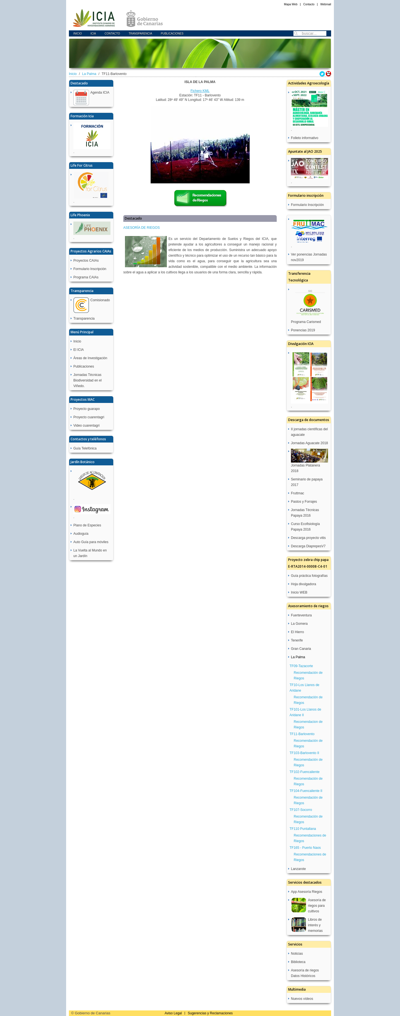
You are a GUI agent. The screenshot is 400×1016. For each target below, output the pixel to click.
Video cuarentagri (86, 425)
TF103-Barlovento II (304, 753)
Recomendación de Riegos (308, 675)
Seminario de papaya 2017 (306, 482)
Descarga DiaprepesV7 (308, 546)
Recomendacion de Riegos (308, 724)
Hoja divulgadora (303, 584)
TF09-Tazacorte (301, 666)
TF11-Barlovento (302, 734)
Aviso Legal (173, 1013)
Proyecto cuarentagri (88, 417)
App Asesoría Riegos (306, 892)
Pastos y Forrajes (304, 502)
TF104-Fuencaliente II (306, 791)
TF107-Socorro (301, 810)
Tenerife (297, 640)
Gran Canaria (301, 649)
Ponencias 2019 (303, 330)
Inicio (77, 33)
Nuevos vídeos (302, 999)
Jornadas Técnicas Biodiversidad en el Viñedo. (87, 380)
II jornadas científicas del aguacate (309, 432)
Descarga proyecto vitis (308, 538)
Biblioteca (298, 962)
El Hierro (297, 632)
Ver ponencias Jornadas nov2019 (309, 257)
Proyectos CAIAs (86, 260)
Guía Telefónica (85, 448)
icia (93, 33)
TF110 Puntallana (303, 829)
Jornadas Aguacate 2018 (309, 443)
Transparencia (140, 33)
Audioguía (80, 534)
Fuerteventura (301, 615)
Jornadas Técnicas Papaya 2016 (305, 512)
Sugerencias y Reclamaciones (210, 1013)
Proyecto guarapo (86, 409)
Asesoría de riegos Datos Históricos (305, 973)
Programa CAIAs (85, 277)
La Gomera (299, 624)
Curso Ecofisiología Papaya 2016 (305, 526)
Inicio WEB (299, 592)
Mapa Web (290, 4)
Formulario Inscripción (89, 269)
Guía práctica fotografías (309, 576)
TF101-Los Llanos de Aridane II (305, 712)
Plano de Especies (87, 525)
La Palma (89, 74)
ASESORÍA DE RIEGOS (141, 228)
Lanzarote (298, 869)
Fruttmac (297, 493)
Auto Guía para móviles (90, 542)
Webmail (325, 4)
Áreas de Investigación (90, 358)
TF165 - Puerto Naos (305, 848)
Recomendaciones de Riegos (310, 838)
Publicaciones (172, 33)
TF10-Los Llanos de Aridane (304, 687)
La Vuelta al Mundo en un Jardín (90, 553)
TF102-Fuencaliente (304, 772)
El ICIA (78, 350)
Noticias (297, 954)
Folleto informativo (304, 138)
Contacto (308, 4)
